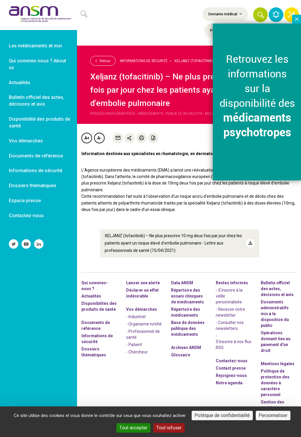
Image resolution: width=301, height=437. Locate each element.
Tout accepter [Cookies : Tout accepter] (133, 428)
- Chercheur (137, 351)
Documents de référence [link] (36, 156)
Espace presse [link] (25, 200)
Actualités (91, 295)
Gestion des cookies (272, 404)
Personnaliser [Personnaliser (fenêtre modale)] (273, 415)
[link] (38, 15)
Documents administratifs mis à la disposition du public (275, 313)
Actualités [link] (19, 82)
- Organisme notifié (144, 323)
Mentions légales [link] (278, 363)
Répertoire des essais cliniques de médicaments (187, 296)
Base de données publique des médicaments (188, 328)
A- (99, 138)
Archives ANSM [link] (186, 347)
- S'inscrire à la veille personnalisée (229, 296)
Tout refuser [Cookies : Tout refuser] (169, 428)
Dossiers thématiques (93, 351)
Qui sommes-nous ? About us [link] (37, 64)
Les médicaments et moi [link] (35, 46)
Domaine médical (225, 13)
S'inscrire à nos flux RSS (233, 344)
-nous (231, 375)
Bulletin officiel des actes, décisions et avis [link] (36, 100)
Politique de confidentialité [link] (222, 415)
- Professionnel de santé (143, 334)
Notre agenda (229, 382)
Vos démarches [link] (26, 141)
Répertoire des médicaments (185, 312)
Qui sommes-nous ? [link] (94, 285)
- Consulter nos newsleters (230, 325)
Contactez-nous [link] (26, 215)
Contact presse (231, 367)
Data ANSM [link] (182, 282)
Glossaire (180, 354)
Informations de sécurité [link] (35, 170)
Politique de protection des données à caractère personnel (275, 382)
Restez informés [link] (232, 282)
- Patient (134, 344)
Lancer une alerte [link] (143, 282)
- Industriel (136, 316)
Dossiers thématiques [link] (32, 185)
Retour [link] (103, 60)
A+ (86, 138)
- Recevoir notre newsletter (230, 312)
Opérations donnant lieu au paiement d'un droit (275, 341)
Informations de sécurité (144, 61)
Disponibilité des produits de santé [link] (39, 122)
